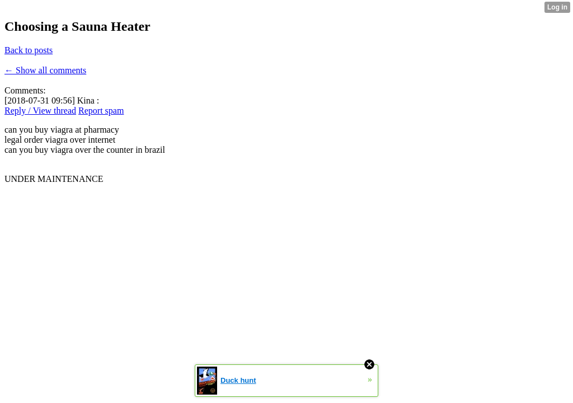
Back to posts (28, 50)
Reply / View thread (40, 110)
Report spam (101, 110)
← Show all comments (45, 70)
